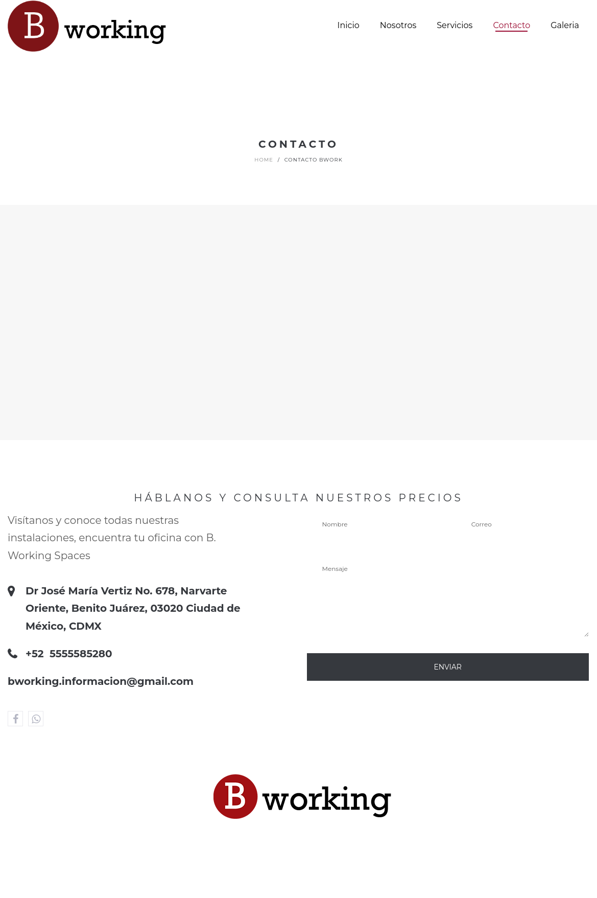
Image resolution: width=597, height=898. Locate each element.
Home (263, 159)
